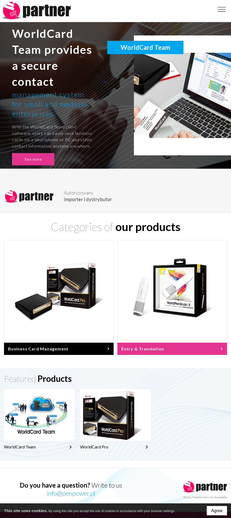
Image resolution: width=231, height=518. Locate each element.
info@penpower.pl (70, 493)
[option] (115, 95)
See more (34, 159)
